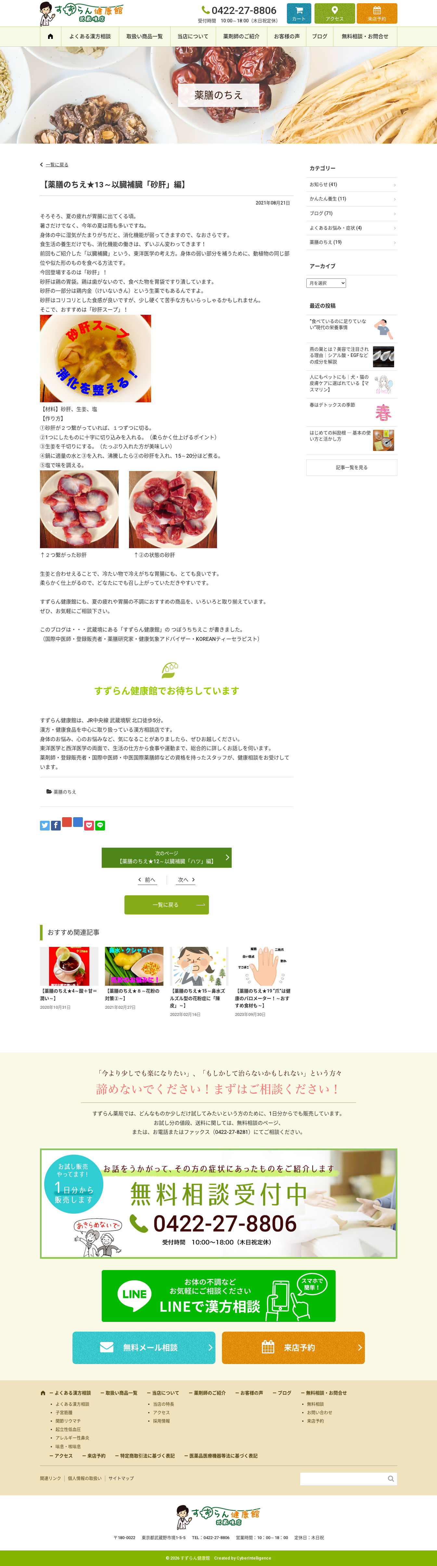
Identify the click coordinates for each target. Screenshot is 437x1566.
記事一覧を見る (352, 467)
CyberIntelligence (254, 1558)
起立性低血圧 (68, 1429)
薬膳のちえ (65, 792)
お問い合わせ (319, 1412)
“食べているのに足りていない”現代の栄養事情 (338, 324)
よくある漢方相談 (90, 36)
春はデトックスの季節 (332, 404)
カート (299, 18)
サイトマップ (121, 1478)
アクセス (335, 18)
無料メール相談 (150, 1347)
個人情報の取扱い (85, 1478)
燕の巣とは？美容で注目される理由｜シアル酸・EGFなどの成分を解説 (339, 355)
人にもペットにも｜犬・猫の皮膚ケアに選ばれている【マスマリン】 (339, 383)
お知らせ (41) (323, 184)
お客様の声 (287, 36)
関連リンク (50, 1478)
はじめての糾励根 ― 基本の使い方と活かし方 (340, 436)
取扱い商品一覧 (144, 36)
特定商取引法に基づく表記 (147, 1455)
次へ (183, 880)
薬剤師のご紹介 (241, 36)
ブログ (320, 36)
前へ (150, 880)
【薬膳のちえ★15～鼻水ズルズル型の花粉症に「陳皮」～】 (197, 998)
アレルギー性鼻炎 (72, 1437)
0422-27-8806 (244, 10)
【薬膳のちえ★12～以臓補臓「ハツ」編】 (166, 861)
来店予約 (377, 18)
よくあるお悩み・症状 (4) (336, 227)
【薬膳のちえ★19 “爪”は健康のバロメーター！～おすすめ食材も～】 (262, 998)
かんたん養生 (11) (328, 198)
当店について (193, 36)
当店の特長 (163, 1404)
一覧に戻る (57, 164)
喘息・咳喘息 (68, 1446)
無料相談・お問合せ (365, 36)
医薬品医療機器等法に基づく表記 (223, 1455)
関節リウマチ (68, 1421)
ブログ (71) (321, 213)
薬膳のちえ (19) (326, 242)
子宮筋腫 (64, 1412)
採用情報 (161, 1421)
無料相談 (315, 1404)
